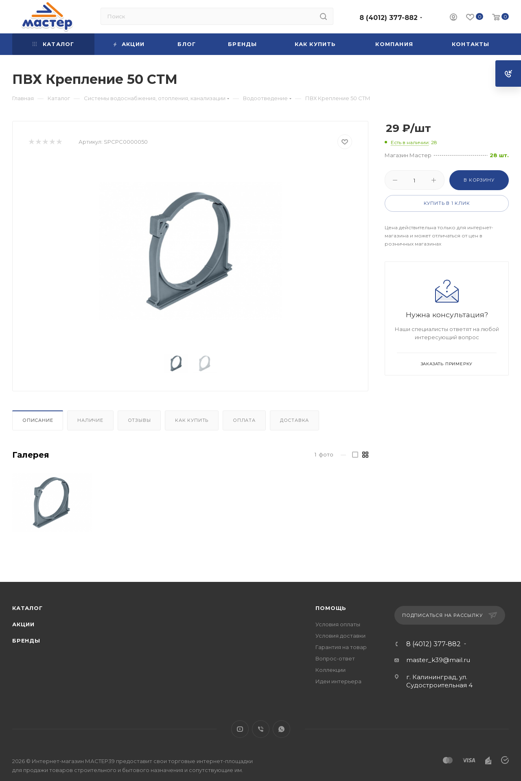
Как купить (191, 420)
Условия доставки (340, 635)
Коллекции (330, 670)
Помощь (330, 608)
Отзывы (139, 420)
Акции (23, 624)
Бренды (26, 640)
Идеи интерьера (338, 681)
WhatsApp (281, 729)
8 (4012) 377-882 (388, 18)
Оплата (244, 420)
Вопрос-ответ (335, 658)
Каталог (27, 608)
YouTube (240, 729)
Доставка (294, 420)
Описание (37, 420)
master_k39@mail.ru (438, 660)
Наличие (90, 420)
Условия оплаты (337, 624)
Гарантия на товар (341, 647)
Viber (260, 729)
